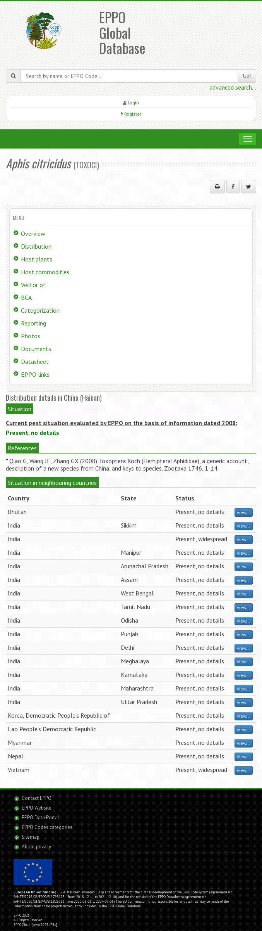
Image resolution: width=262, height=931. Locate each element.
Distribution (36, 246)
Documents (36, 349)
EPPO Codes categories (47, 827)
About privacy (36, 846)
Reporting (33, 323)
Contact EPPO (36, 798)
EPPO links (35, 374)
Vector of (33, 285)
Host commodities (45, 272)
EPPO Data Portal (40, 817)
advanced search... (232, 87)
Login (133, 103)
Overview (33, 233)
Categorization (40, 310)
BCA (26, 297)
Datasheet (35, 361)
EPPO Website (36, 808)
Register (132, 114)
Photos (30, 336)
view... (243, 512)
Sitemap (30, 837)
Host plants (36, 259)
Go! (247, 76)
